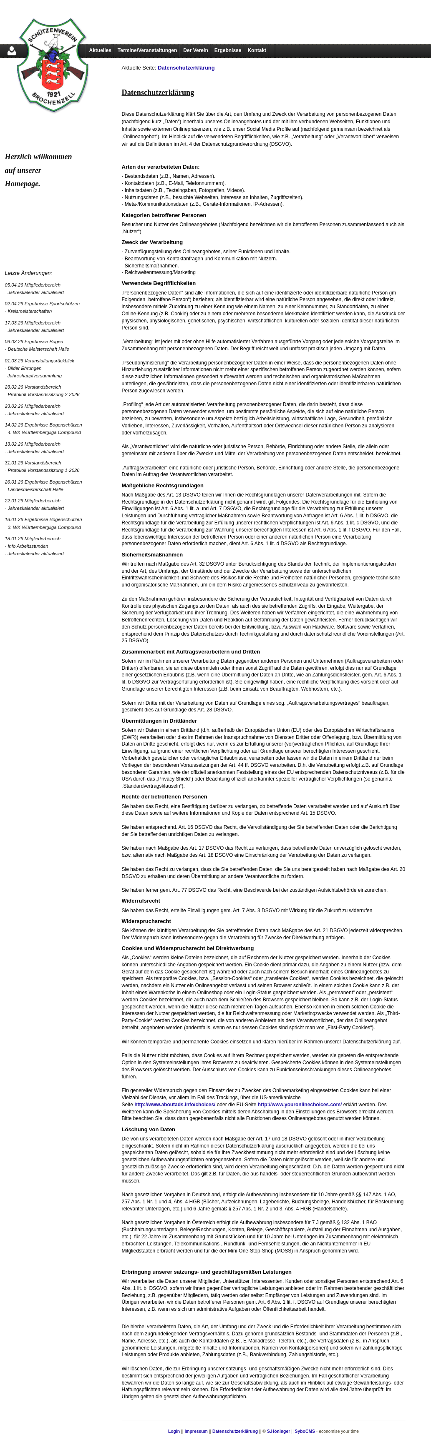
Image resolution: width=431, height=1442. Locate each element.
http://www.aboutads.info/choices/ (174, 1105)
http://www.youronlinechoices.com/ (300, 1105)
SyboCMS (305, 1431)
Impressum (195, 1431)
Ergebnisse (228, 50)
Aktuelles (100, 50)
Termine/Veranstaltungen (147, 50)
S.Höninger (278, 1431)
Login (174, 1431)
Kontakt (256, 50)
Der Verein (195, 50)
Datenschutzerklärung (186, 68)
